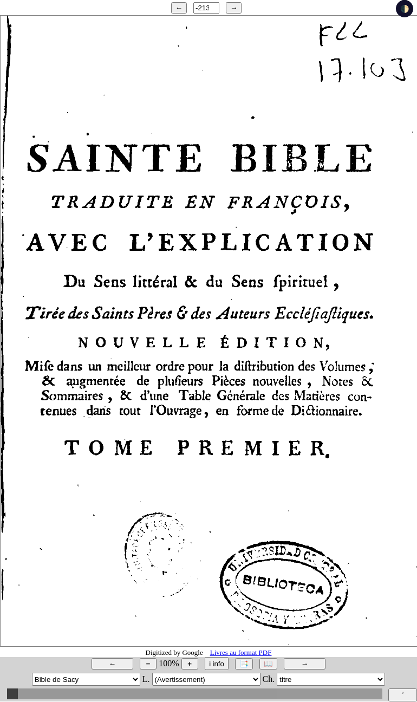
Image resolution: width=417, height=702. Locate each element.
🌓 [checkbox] (404, 9)
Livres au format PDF (241, 652)
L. (146, 679)
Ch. (269, 679)
